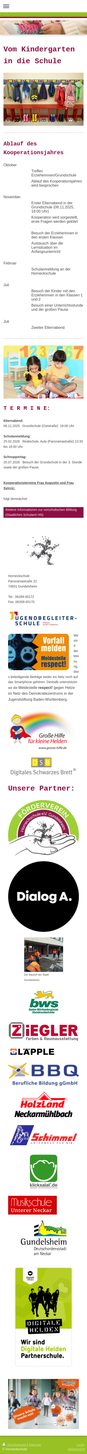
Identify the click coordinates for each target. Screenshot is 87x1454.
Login (81, 1445)
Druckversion (14, 1445)
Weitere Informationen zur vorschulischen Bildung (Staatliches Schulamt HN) (41, 512)
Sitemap (35, 1445)
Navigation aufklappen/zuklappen (43, 6)
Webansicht (76, 1449)
